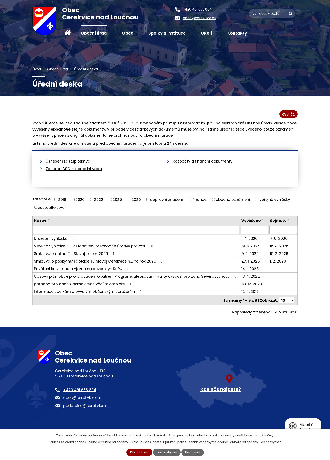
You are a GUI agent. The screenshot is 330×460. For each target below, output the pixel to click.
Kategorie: (41, 199)
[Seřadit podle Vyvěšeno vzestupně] (263, 219)
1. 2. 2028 (278, 261)
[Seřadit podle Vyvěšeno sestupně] (263, 221)
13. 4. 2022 (250, 276)
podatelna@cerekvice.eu (86, 405)
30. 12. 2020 (251, 284)
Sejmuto (278, 220)
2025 (117, 199)
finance (199, 199)
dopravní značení (166, 199)
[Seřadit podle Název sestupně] (48, 221)
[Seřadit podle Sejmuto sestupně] (289, 221)
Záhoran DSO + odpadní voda (74, 168)
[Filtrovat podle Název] (136, 230)
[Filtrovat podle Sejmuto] (283, 230)
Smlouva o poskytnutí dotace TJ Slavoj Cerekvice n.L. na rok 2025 (99, 261)
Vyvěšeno (251, 220)
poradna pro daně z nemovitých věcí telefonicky (83, 284)
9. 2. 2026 (250, 253)
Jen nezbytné (167, 452)
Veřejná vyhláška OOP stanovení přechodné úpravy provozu (94, 246)
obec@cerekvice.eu (81, 397)
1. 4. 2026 (249, 238)
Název (40, 220)
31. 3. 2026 (250, 246)
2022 (98, 199)
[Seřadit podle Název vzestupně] (48, 219)
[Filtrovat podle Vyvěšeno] (254, 230)
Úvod (67, 32)
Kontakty (237, 33)
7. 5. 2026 (278, 238)
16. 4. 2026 (279, 246)
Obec (127, 33)
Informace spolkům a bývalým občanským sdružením (88, 291)
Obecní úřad (94, 33)
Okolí (206, 33)
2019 (62, 199)
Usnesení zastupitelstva (68, 161)
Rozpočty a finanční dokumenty (202, 161)
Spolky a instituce (167, 33)
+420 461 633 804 (79, 389)
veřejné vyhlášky (274, 199)
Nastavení (192, 452)
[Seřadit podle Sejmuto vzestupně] (289, 219)
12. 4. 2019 (250, 291)
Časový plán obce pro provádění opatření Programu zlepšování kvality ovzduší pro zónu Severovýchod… (136, 276)
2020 (80, 199)
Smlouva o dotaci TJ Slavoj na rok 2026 (75, 253)
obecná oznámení (233, 199)
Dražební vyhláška (54, 238)
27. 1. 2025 (250, 261)
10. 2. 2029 (279, 253)
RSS (288, 114)
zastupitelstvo (51, 207)
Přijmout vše (139, 452)
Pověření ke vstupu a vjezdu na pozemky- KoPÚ (82, 268)
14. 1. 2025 (250, 268)
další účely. (266, 435)
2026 (136, 199)
